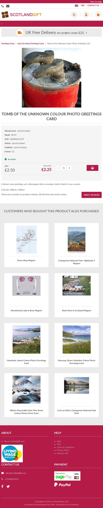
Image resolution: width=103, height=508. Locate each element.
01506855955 (3, 5)
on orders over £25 (55, 33)
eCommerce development (35, 504)
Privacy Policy (63, 450)
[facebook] (2, 486)
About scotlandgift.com (14, 441)
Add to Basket (92, 168)
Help (59, 441)
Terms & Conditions (65, 447)
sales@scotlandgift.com (15, 473)
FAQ (59, 444)
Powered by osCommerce (67, 504)
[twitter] (8, 486)
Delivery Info (62, 453)
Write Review (91, 195)
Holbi (52, 504)
